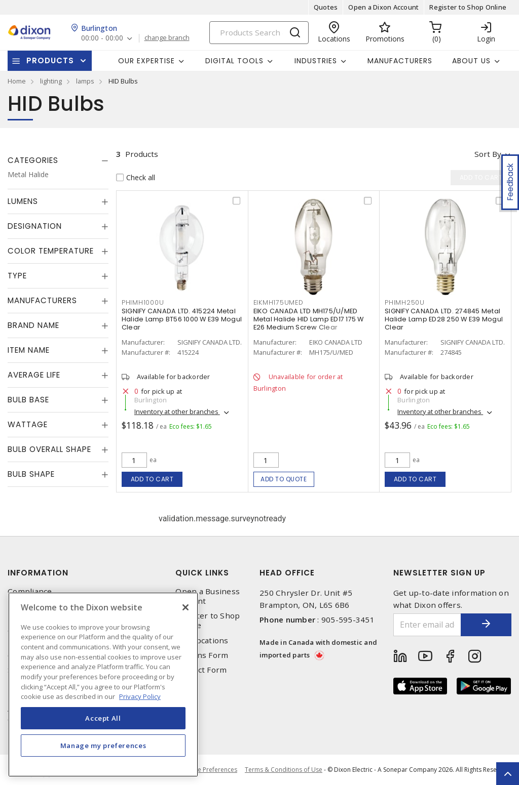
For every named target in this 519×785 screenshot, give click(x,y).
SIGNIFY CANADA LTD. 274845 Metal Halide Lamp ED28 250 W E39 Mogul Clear (444, 319)
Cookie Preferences (209, 770)
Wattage (28, 424)
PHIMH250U (405, 302)
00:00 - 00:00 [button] (102, 38)
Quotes (326, 7)
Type (17, 275)
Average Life (34, 374)
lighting (51, 81)
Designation (35, 226)
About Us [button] (471, 61)
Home (17, 81)
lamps (85, 81)
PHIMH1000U (143, 302)
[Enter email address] (427, 624)
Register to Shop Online (467, 7)
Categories (33, 160)
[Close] (185, 607)
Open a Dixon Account (383, 7)
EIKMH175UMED (278, 302)
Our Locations (201, 640)
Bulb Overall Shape (49, 449)
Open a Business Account (207, 596)
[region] (103, 684)
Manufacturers (399, 61)
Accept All (103, 718)
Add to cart (152, 479)
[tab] (58, 160)
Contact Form (201, 670)
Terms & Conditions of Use (283, 769)
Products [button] (50, 60)
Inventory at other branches (177, 411)
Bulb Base (28, 399)
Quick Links (202, 572)
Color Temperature (51, 250)
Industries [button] (315, 61)
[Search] (259, 32)
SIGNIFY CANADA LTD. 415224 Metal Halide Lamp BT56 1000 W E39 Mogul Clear (182, 319)
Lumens (23, 201)
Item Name (29, 350)
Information (38, 572)
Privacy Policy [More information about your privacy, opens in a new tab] (140, 696)
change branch (167, 38)
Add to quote (284, 479)
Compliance (30, 591)
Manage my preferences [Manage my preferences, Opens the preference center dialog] (103, 745)
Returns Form (201, 655)
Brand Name (33, 325)
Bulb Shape (31, 474)
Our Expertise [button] (146, 61)
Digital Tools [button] (234, 61)
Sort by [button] (487, 154)
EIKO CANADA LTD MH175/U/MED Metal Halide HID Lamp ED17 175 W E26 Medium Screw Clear (308, 319)
